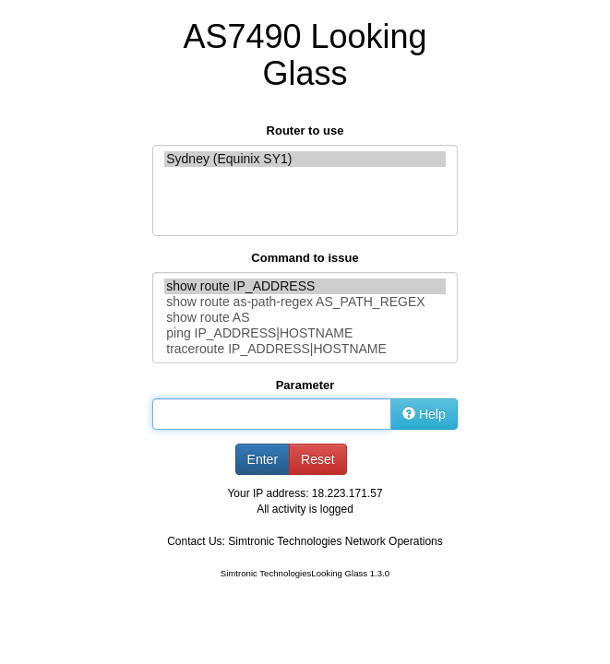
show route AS (305, 318)
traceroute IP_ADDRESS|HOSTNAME (305, 349)
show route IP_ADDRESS (305, 286)
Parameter (305, 385)
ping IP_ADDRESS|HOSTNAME (305, 333)
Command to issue (304, 258)
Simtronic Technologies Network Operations (335, 541)
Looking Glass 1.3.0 (350, 573)
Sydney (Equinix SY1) (305, 159)
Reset (318, 459)
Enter (262, 459)
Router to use (305, 130)
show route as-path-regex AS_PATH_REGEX (305, 302)
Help (424, 414)
